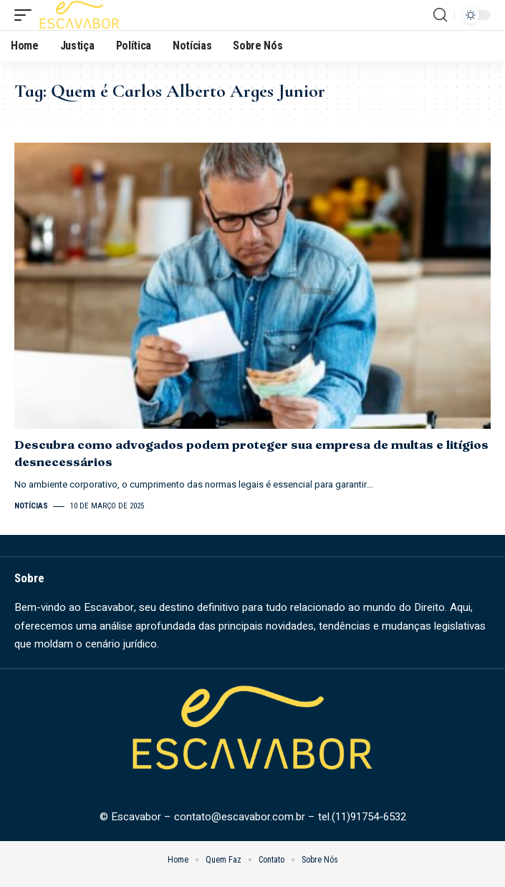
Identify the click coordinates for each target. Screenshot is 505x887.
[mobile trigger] (26, 15)
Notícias (31, 506)
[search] (440, 15)
